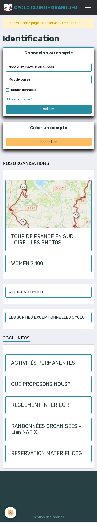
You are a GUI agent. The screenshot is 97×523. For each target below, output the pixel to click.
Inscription (48, 142)
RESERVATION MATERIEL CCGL (48, 453)
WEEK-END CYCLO (26, 292)
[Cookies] (10, 512)
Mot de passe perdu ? (19, 99)
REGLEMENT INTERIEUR (40, 405)
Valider (48, 109)
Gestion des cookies (48, 517)
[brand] (40, 7)
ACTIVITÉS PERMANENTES (43, 363)
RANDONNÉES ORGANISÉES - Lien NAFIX (46, 429)
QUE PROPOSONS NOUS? (40, 384)
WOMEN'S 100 (27, 264)
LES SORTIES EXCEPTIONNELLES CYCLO (47, 317)
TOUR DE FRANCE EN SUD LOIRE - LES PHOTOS (42, 239)
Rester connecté (24, 90)
